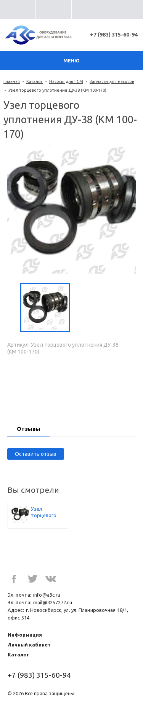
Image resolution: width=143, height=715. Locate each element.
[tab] (28, 429)
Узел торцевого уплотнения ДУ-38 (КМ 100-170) (44, 512)
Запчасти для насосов (112, 81)
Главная (11, 81)
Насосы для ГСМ (66, 81)
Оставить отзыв (35, 454)
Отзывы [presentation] (28, 429)
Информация (25, 634)
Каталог (34, 81)
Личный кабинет (29, 644)
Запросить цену (72, 386)
